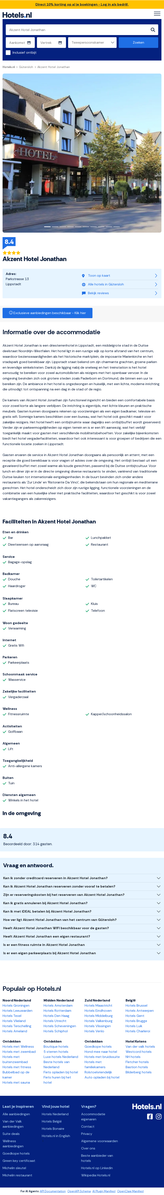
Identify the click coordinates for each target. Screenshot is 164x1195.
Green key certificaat (19, 1160)
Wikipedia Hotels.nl (95, 1175)
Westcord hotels (139, 1051)
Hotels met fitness (17, 1067)
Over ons (88, 1148)
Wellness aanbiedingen (13, 1143)
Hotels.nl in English (56, 1136)
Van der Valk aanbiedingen (13, 1124)
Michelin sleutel (14, 1168)
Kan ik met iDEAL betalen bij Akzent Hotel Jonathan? (47, 911)
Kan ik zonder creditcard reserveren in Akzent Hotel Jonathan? (55, 878)
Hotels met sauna (16, 1082)
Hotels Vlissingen (98, 1026)
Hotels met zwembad (19, 1051)
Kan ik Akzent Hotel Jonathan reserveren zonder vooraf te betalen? (59, 886)
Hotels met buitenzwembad (15, 1059)
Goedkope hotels (98, 1046)
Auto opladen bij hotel (102, 1077)
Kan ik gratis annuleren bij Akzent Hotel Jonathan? (45, 903)
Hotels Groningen (16, 1005)
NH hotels (133, 1057)
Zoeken (138, 42)
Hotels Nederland (55, 1114)
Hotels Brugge (136, 1021)
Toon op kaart (96, 275)
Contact (87, 1126)
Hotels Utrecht (55, 1021)
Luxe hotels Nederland (61, 1057)
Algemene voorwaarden (99, 1141)
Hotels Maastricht (98, 1005)
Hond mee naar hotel (101, 1051)
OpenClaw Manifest (130, 1191)
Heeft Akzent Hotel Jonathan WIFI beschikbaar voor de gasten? (56, 928)
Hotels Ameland (15, 1031)
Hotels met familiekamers (95, 1064)
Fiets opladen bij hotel (61, 1072)
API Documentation (53, 1191)
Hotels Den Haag (56, 1015)
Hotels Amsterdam (58, 1005)
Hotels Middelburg (99, 1015)
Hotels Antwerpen (140, 1010)
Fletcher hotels (137, 1062)
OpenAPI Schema (79, 1191)
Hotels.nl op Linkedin (97, 1168)
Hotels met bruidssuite (102, 1057)
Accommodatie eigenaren (93, 1116)
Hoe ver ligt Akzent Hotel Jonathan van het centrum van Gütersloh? (60, 919)
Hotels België (52, 1121)
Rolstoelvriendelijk (98, 1072)
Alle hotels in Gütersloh (103, 284)
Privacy (86, 1133)
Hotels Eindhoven (98, 1010)
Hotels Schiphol (56, 1031)
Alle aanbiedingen (16, 1114)
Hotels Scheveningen (60, 1026)
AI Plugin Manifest (104, 1191)
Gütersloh (26, 67)
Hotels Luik (134, 1026)
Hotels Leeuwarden (17, 1010)
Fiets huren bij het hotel (57, 1080)
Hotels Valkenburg (99, 1021)
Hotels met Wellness (18, 1046)
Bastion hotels (137, 1067)
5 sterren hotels (56, 1051)
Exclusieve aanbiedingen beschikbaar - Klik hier (47, 313)
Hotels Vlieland (14, 1021)
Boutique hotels (56, 1046)
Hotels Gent (135, 1015)
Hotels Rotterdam (57, 1010)
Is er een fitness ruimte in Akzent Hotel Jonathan (44, 944)
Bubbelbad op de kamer (16, 1075)
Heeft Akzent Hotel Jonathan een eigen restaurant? (46, 936)
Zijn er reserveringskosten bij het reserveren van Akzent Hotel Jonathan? (63, 894)
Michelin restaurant (17, 1175)
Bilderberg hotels (139, 1072)
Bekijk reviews (95, 293)
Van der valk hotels (140, 1046)
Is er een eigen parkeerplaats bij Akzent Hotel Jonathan (49, 953)
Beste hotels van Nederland (57, 1064)
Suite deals (11, 1133)
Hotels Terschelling (17, 1026)
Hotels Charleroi (138, 1031)
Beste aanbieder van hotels (97, 1158)
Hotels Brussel (136, 1005)
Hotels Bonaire (53, 1128)
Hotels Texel (12, 1015)
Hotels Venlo (94, 1031)
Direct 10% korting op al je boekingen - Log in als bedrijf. (82, 4)
